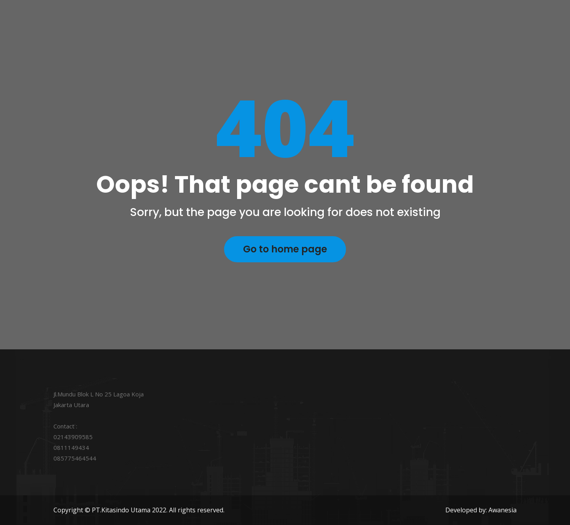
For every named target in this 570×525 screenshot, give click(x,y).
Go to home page (285, 249)
